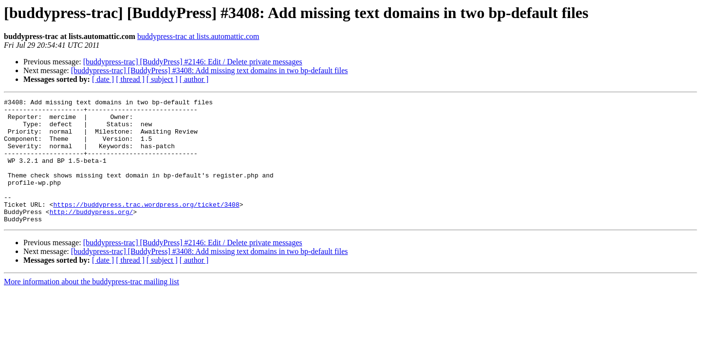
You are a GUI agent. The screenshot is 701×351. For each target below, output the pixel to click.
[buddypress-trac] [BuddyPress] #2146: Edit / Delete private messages (192, 62)
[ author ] (194, 79)
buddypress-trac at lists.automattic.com (198, 36)
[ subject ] (162, 79)
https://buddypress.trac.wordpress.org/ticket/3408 (146, 226)
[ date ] (103, 79)
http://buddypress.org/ (91, 235)
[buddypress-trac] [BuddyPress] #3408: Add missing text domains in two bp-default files (209, 70)
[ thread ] (130, 79)
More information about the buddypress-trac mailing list (91, 306)
